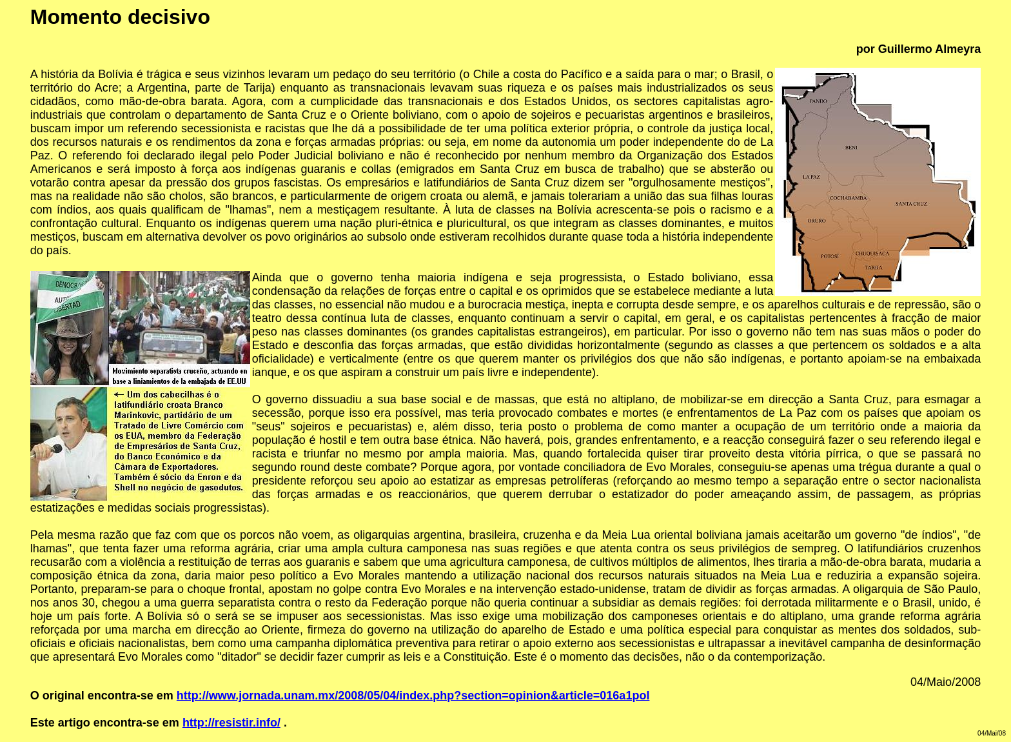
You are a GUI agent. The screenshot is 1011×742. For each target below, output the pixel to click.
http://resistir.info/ (231, 722)
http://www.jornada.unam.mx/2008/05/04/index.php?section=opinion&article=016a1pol (413, 695)
